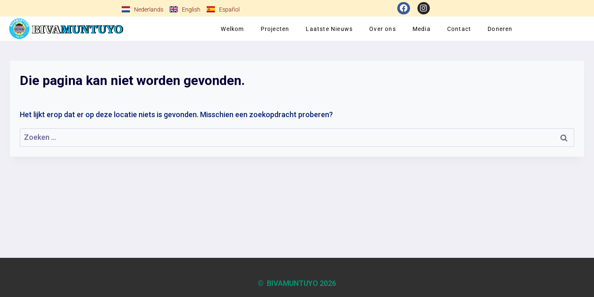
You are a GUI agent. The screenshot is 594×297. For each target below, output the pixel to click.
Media (421, 29)
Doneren (500, 29)
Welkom (232, 29)
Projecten (275, 29)
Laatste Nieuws (329, 29)
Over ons (382, 29)
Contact (459, 29)
